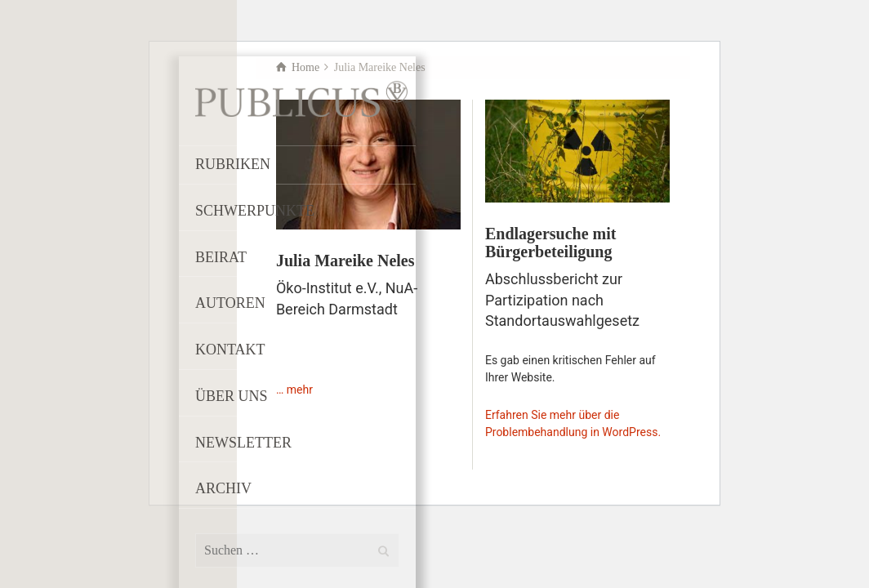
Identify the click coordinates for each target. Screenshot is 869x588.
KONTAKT (230, 349)
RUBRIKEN (232, 164)
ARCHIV (223, 488)
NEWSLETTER (243, 442)
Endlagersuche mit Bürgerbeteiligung (551, 243)
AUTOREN (230, 303)
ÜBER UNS (231, 396)
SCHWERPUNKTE (254, 211)
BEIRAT (221, 257)
